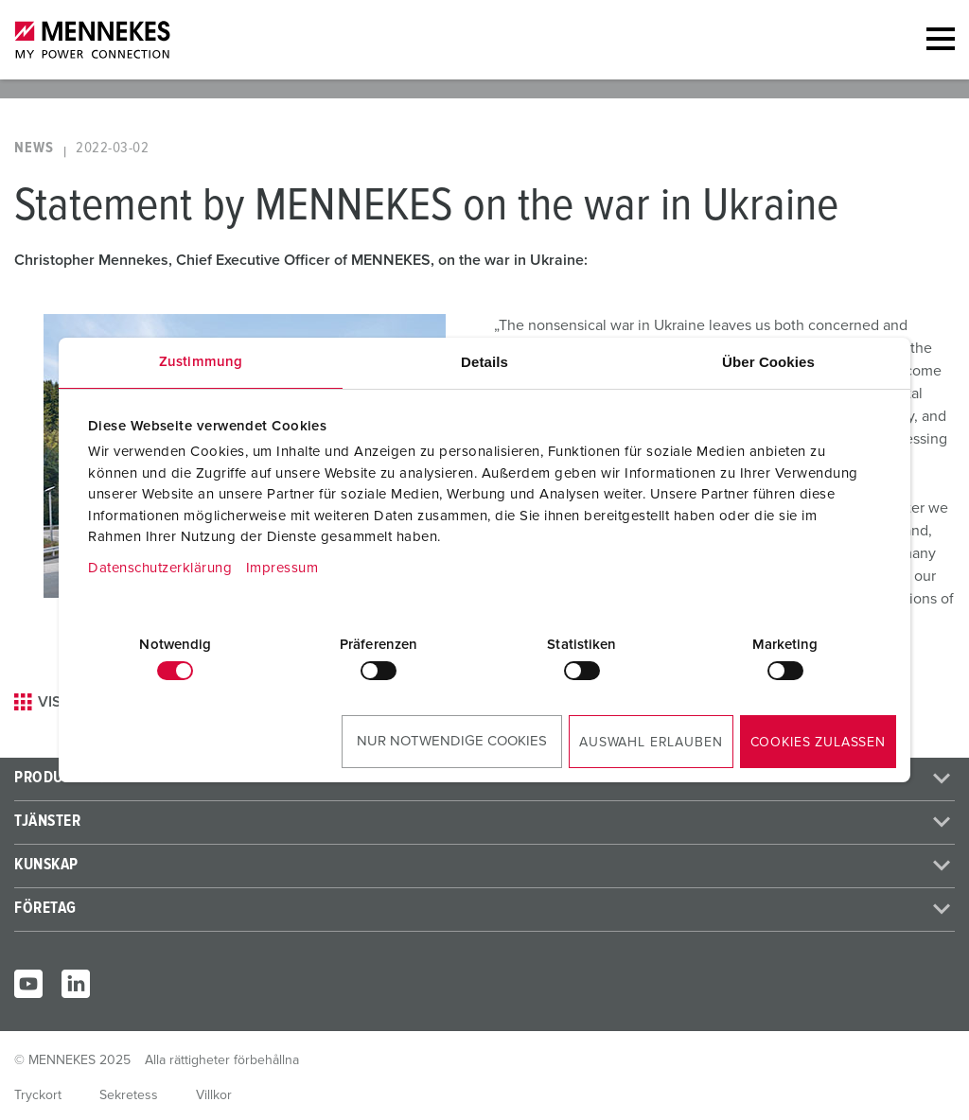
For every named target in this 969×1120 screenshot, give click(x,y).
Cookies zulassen (818, 742)
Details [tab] (484, 362)
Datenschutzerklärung (160, 568)
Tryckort (38, 1095)
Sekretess (128, 1095)
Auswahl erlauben (650, 742)
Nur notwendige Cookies (452, 741)
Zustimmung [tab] (200, 362)
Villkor (214, 1095)
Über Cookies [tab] (768, 362)
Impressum (282, 568)
